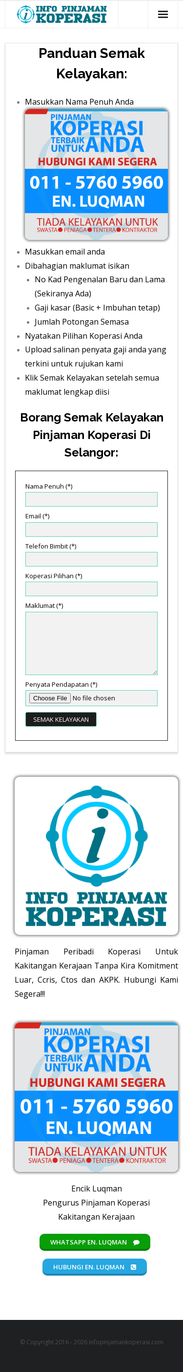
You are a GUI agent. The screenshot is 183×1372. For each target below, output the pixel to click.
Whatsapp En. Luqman (95, 1242)
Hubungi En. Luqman (94, 1266)
